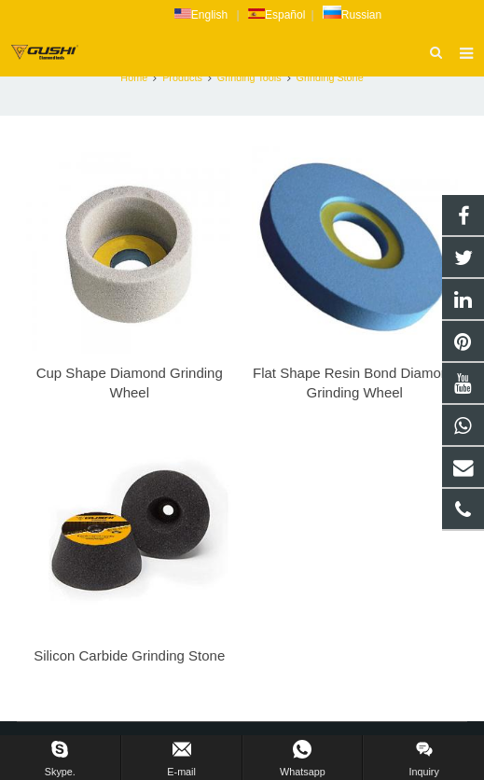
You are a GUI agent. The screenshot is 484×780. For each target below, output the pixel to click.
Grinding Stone (330, 77)
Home (133, 77)
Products (182, 77)
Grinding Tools (249, 77)
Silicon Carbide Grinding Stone (129, 655)
